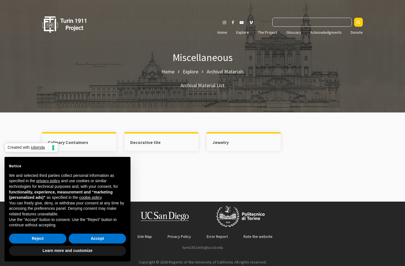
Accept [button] (97, 238)
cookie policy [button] (90, 197)
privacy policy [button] (48, 181)
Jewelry (220, 142)
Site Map (144, 236)
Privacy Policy (179, 236)
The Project (267, 32)
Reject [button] (38, 238)
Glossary (293, 32)
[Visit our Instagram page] (224, 22)
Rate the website (258, 236)
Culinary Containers (68, 142)
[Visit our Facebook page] (233, 22)
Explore (242, 32)
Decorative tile (145, 142)
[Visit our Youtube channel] (241, 22)
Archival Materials (225, 71)
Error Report (217, 236)
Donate (357, 32)
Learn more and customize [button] (67, 250)
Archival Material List (202, 85)
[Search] (358, 22)
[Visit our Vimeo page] (253, 22)
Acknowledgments (326, 32)
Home (222, 32)
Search (266, 21)
